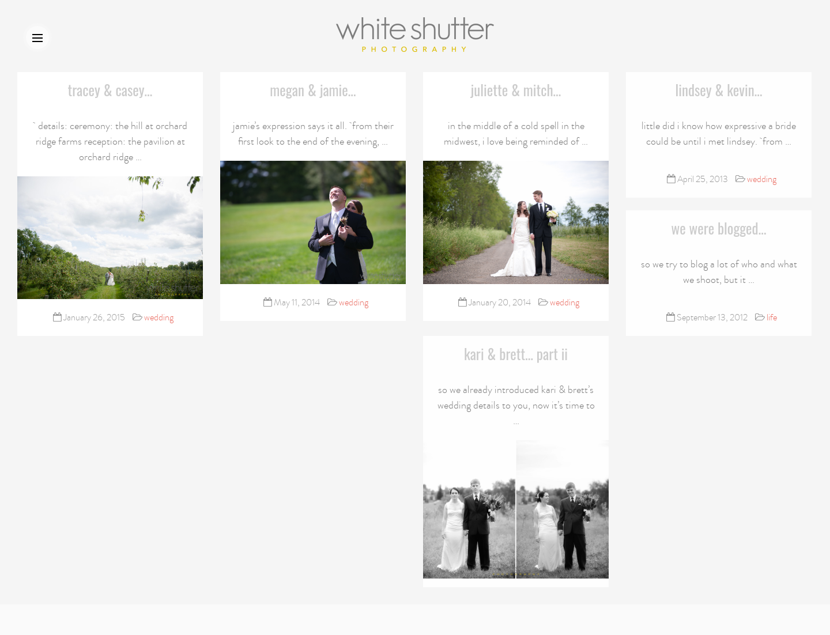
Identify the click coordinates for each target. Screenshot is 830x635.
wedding (158, 317)
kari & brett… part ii (516, 351)
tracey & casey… (110, 89)
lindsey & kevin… (718, 89)
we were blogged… (719, 226)
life (772, 316)
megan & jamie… (313, 89)
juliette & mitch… (516, 89)
